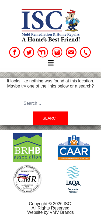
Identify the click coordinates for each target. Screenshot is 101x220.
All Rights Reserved (50, 208)
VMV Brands (62, 212)
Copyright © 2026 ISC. (50, 203)
